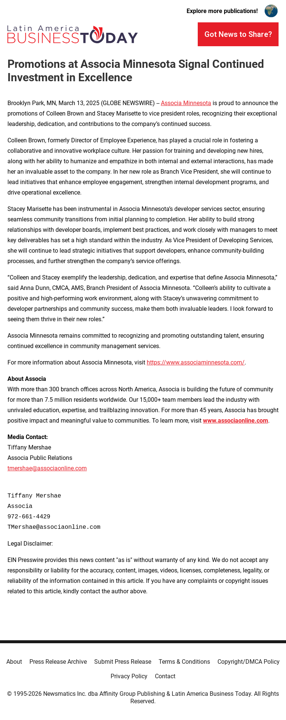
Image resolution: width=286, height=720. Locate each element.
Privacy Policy (129, 676)
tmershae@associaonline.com (47, 468)
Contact (165, 676)
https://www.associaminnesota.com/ (196, 362)
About (14, 661)
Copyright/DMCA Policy (248, 661)
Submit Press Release (122, 661)
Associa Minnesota (186, 103)
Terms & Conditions (184, 661)
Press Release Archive (58, 661)
